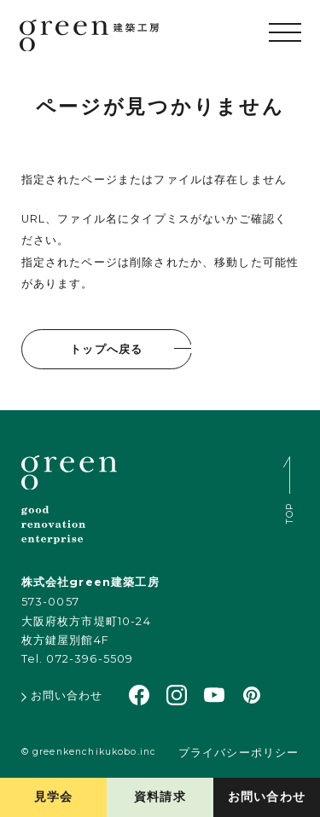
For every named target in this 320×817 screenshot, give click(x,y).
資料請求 (160, 796)
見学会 (53, 796)
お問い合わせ (266, 796)
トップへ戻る (106, 349)
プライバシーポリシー (238, 753)
